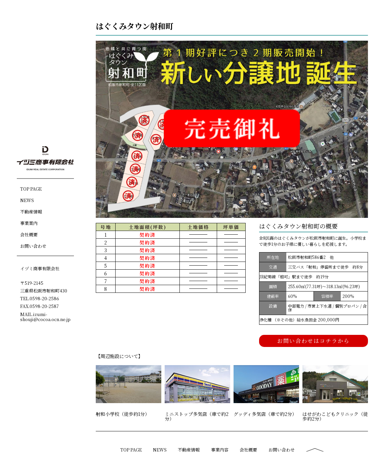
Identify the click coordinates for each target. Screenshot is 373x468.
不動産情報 (31, 211)
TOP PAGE (31, 188)
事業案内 (29, 223)
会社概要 (29, 234)
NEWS (27, 200)
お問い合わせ (33, 245)
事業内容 (220, 449)
